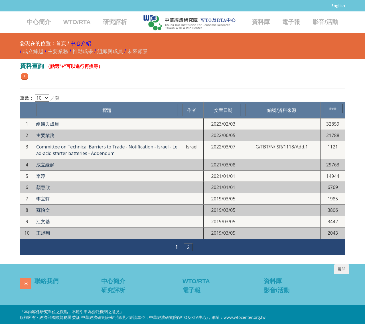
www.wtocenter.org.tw (244, 317)
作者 (191, 110)
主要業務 (58, 51)
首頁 (61, 43)
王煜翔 (43, 233)
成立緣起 (33, 51)
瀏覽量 (332, 108)
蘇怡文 (43, 210)
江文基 (43, 221)
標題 (106, 110)
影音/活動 (325, 22)
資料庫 (261, 22)
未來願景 (137, 51)
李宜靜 (43, 199)
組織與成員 (110, 51)
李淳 (40, 176)
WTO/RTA (77, 22)
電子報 (291, 22)
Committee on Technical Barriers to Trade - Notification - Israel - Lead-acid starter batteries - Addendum (106, 150)
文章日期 (223, 110)
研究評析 (115, 22)
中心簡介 (39, 22)
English (338, 5)
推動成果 (82, 51)
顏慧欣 (43, 187)
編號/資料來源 (281, 110)
